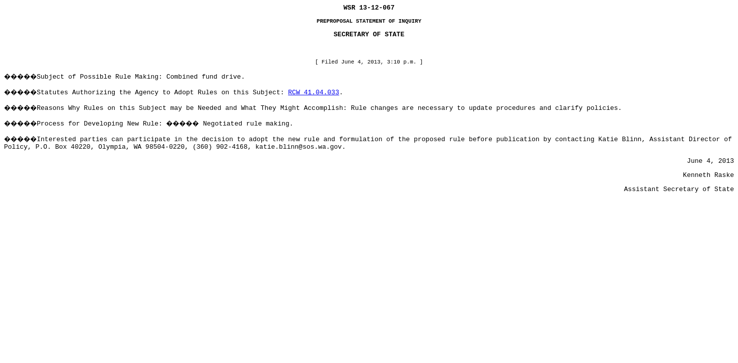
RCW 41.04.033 (313, 92)
